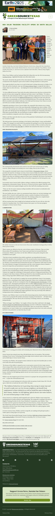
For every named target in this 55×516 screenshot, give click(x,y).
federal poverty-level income (39, 282)
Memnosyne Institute (9, 475)
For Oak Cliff (19, 126)
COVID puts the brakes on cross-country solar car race (17, 425)
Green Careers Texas (31, 86)
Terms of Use (6, 513)
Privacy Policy (48, 513)
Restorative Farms (39, 171)
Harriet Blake (13, 28)
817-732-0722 (6, 472)
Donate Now (27, 500)
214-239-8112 (6, 481)
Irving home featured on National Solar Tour (15, 428)
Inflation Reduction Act (25, 97)
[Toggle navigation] (50, 16)
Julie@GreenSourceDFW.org (11, 470)
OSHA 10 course (38, 283)
